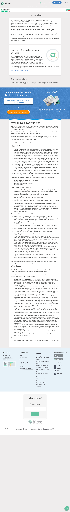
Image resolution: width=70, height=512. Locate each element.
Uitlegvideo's (23, 357)
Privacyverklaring (39, 428)
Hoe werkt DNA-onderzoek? (24, 363)
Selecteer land (68, 2)
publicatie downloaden (51, 114)
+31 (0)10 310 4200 (42, 429)
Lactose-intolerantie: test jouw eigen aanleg (42, 366)
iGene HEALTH (7, 357)
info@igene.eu (50, 429)
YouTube (59, 368)
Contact (65, 6)
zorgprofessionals (46, 6)
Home (29, 6)
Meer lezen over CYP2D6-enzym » (19, 70)
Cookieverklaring (49, 428)
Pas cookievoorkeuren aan (60, 428)
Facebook (59, 365)
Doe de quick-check (18, 112)
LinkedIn (59, 371)
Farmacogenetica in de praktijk (42, 370)
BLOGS (38, 353)
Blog (21, 355)
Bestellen (57, 2)
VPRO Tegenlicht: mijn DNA (42, 362)
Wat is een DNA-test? (25, 368)
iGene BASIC (6, 355)
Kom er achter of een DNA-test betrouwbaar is (42, 375)
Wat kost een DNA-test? (41, 379)
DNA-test (35, 6)
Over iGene (57, 6)
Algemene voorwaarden (28, 428)
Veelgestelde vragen (25, 360)
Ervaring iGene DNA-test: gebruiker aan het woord (42, 357)
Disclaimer (19, 428)
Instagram (59, 373)
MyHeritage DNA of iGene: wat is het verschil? (41, 384)
